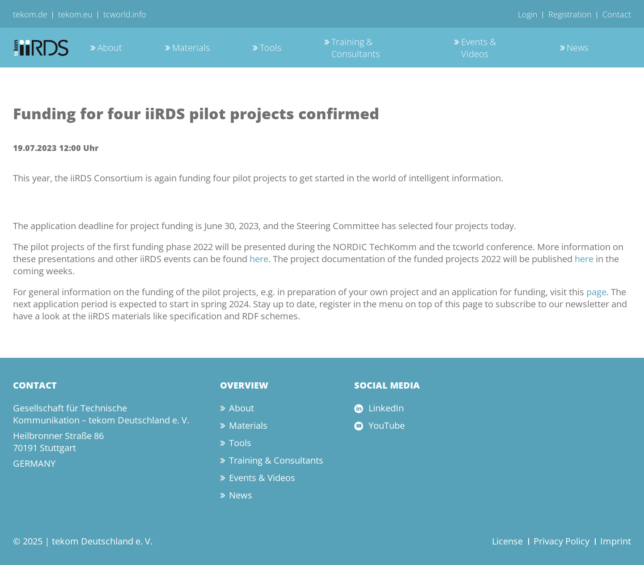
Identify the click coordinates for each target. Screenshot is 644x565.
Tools (270, 48)
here (259, 259)
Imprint (615, 541)
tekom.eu (75, 14)
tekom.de (30, 14)
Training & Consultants (355, 48)
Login (528, 14)
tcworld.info (124, 14)
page (596, 292)
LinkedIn (386, 408)
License (507, 541)
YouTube (387, 425)
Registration (570, 14)
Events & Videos (478, 48)
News (577, 48)
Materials (191, 48)
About (109, 48)
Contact (616, 14)
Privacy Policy (561, 541)
